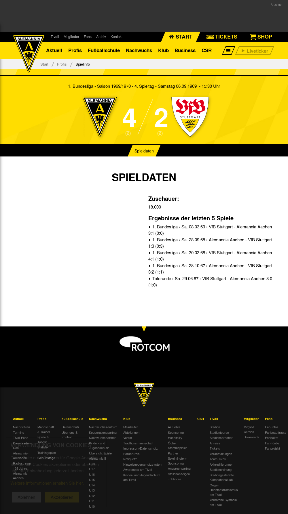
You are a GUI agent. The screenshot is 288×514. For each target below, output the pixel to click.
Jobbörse (174, 479)
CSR (207, 50)
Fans (88, 36)
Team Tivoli (218, 458)
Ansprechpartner (180, 468)
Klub (163, 50)
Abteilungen (131, 432)
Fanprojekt (272, 448)
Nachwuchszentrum (103, 427)
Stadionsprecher (221, 437)
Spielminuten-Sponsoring (177, 460)
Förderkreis (131, 453)
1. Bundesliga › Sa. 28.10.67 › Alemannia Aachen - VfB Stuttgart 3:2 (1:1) (210, 268)
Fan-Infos (271, 427)
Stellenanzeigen (179, 473)
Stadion (215, 427)
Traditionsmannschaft (138, 443)
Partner (173, 453)
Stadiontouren (219, 432)
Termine (18, 432)
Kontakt (116, 36)
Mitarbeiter (130, 427)
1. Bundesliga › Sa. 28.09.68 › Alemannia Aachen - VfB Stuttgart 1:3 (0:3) (210, 242)
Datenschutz (70, 427)
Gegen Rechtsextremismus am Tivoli (224, 490)
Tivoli (55, 36)
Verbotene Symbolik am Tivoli (223, 502)
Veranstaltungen (221, 453)
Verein (127, 437)
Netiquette (130, 458)
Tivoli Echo (20, 437)
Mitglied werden (249, 429)
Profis (75, 50)
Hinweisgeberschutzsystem (142, 464)
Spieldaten (144, 151)
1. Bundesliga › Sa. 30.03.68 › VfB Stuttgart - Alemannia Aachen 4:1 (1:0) (210, 255)
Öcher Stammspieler (177, 445)
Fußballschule (104, 50)
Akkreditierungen (221, 464)
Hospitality (175, 437)
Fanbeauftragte (275, 432)
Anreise (215, 443)
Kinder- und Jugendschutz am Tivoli (141, 477)
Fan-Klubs (272, 443)
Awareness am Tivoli (137, 469)
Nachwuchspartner (102, 437)
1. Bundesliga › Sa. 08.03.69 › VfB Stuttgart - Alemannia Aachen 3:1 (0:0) (210, 229)
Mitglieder (71, 36)
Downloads (251, 437)
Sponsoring (176, 432)
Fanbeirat (271, 437)
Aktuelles (174, 427)
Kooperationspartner (103, 432)
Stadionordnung (221, 469)
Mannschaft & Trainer (45, 429)
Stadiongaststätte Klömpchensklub (222, 477)
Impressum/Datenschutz (140, 448)
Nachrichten (21, 427)
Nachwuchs (139, 50)
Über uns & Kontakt (69, 435)
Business (185, 50)
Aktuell (54, 50)
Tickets (215, 448)
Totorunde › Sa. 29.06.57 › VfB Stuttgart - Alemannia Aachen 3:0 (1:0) (210, 281)
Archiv (101, 36)
